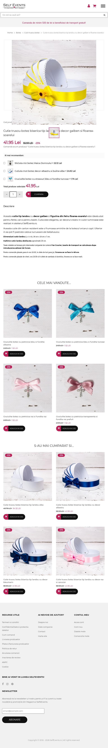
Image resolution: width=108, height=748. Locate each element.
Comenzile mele (81, 636)
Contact (41, 631)
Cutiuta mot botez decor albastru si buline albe (40, 171)
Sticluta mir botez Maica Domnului (33, 163)
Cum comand (8, 635)
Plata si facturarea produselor (15, 644)
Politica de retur (9, 648)
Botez (19, 33)
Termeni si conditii (10, 622)
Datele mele (80, 631)
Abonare (15, 719)
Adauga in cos (16, 354)
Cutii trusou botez (33, 33)
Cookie (5, 667)
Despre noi (43, 622)
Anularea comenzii (11, 653)
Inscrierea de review (11, 657)
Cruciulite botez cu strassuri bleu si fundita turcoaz (42, 179)
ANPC (4, 662)
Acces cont (79, 622)
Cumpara (38, 194)
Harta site (42, 636)
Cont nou (78, 627)
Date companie (45, 627)
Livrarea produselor (11, 639)
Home (11, 33)
